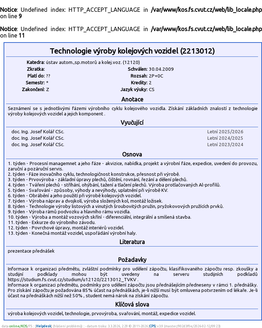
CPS (152, 326)
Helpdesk (43, 326)
